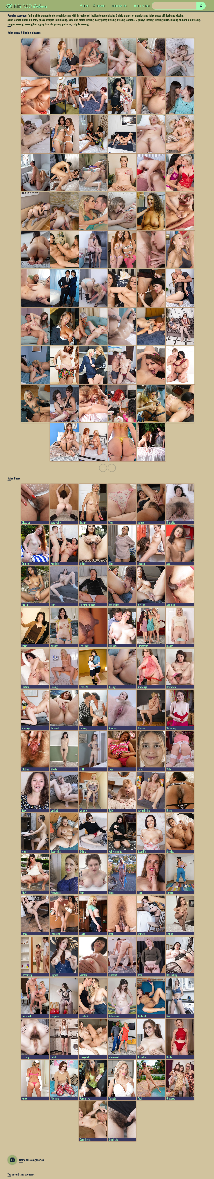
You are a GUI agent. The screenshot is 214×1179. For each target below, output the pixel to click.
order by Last (142, 6)
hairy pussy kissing (105, 20)
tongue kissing (15, 24)
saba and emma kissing (81, 20)
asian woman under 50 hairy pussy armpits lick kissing (37, 20)
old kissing (194, 20)
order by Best (120, 6)
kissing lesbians (126, 20)
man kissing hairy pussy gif (150, 15)
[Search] (179, 6)
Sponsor (99, 6)
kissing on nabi (179, 20)
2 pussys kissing (145, 20)
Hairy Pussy (26, 6)
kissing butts (162, 20)
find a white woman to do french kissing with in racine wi (59, 15)
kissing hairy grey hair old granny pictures (48, 24)
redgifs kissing (81, 24)
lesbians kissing (174, 15)
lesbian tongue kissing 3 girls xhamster (112, 15)
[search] (201, 6)
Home (85, 6)
